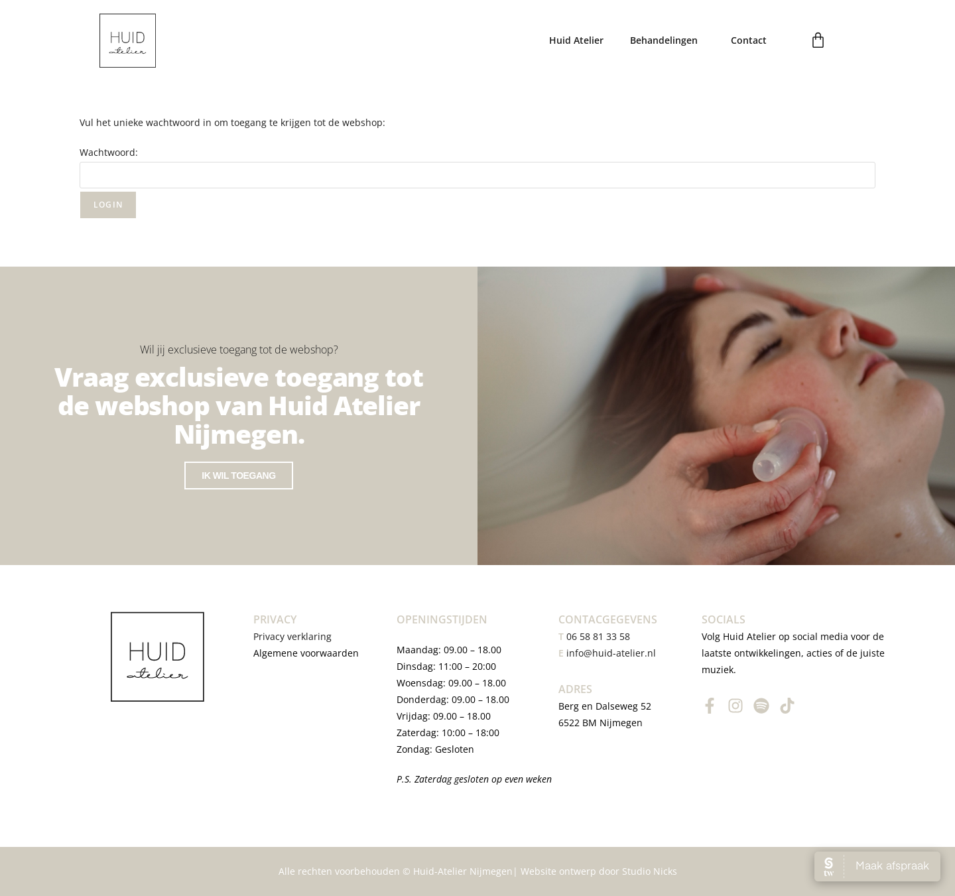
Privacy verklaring (293, 636)
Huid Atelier (576, 40)
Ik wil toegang (238, 477)
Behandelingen (667, 40)
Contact (749, 40)
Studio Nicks (649, 871)
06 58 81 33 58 (594, 636)
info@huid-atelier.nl (611, 653)
